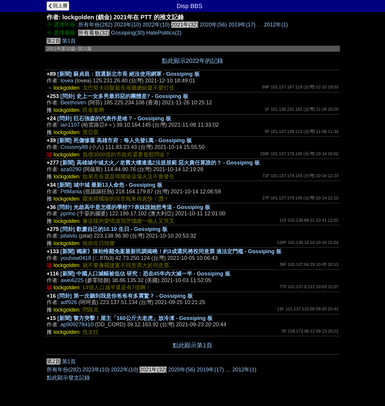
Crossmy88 (74, 147)
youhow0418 (75, 258)
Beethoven (73, 103)
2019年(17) (241, 25)
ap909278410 (77, 324)
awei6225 (72, 280)
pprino (67, 214)
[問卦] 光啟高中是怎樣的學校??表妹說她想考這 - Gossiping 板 (133, 207)
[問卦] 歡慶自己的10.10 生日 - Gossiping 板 (114, 229)
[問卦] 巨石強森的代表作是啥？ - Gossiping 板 (114, 118)
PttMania (71, 192)
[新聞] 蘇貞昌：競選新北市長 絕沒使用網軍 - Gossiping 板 (128, 74)
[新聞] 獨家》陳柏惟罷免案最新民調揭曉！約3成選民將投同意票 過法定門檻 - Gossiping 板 (171, 251)
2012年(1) (276, 25)
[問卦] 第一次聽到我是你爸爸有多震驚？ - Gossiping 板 (125, 296)
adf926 (68, 302)
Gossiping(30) (128, 33)
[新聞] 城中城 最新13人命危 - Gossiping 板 (109, 185)
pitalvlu (68, 236)
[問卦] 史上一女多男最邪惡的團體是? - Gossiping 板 (124, 96)
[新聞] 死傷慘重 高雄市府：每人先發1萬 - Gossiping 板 (124, 140)
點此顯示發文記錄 (68, 378)
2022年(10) (156, 25)
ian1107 (70, 125)
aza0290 (70, 169)
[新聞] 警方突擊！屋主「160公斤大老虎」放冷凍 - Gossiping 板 (135, 318)
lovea (66, 81)
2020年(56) (213, 25)
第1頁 (69, 41)
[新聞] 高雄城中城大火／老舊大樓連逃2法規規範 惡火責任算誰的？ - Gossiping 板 (160, 163)
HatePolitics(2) (163, 33)
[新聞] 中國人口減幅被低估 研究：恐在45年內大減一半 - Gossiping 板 (145, 274)
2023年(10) (127, 25)
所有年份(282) (95, 25)
